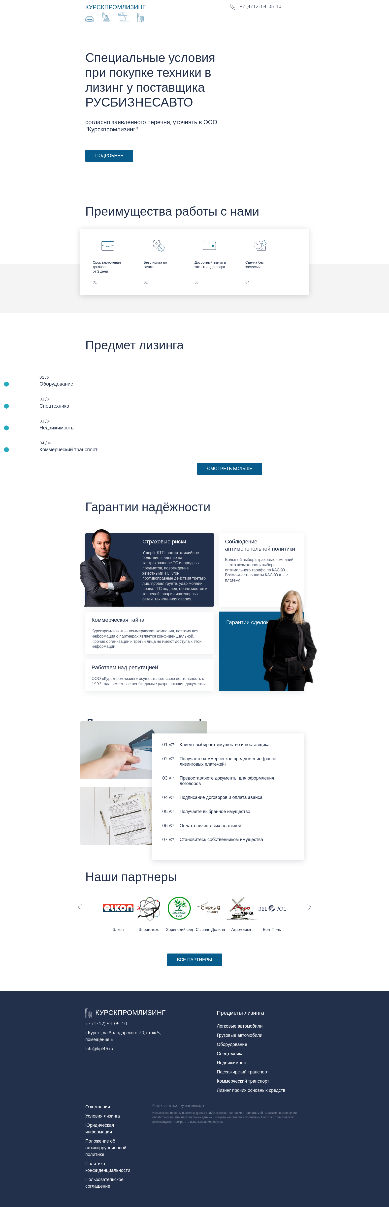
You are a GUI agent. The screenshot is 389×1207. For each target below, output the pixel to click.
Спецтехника (230, 1054)
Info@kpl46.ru (99, 1049)
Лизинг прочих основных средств (251, 1090)
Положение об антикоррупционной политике (105, 1147)
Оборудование (232, 1044)
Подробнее (109, 156)
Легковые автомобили (240, 1026)
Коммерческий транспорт (243, 1081)
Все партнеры (194, 960)
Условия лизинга (102, 1116)
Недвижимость (232, 1063)
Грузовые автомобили (239, 1035)
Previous (80, 907)
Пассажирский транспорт (243, 1072)
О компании (97, 1107)
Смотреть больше (229, 469)
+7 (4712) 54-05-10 (106, 1024)
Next (309, 907)
